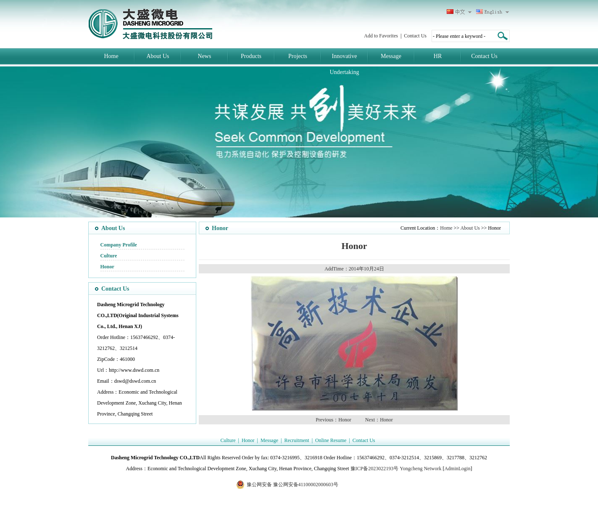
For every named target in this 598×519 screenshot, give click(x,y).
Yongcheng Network (420, 468)
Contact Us (415, 36)
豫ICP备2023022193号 (374, 468)
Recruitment (296, 440)
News (204, 56)
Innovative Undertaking (344, 64)
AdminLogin (457, 468)
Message (391, 56)
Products (251, 56)
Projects (297, 56)
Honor (107, 267)
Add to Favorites (381, 36)
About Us (157, 56)
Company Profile (118, 245)
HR (438, 56)
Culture (108, 256)
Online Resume (330, 440)
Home (111, 56)
